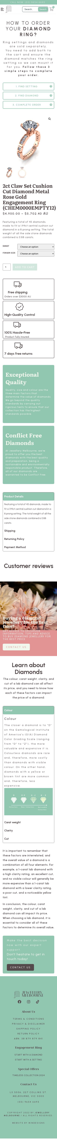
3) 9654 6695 (36, 2)
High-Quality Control (19, 316)
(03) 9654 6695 (28, 1103)
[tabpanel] (28, 768)
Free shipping (17, 294)
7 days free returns (18, 355)
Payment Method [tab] (15, 548)
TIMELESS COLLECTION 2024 (28, 1076)
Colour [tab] (8, 711)
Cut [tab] (6, 840)
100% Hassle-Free (17, 334)
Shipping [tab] (9, 532)
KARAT (6, 247)
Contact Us (28, 1086)
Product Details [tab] (13, 498)
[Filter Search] (35, 9)
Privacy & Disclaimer (28, 1025)
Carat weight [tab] (12, 823)
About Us (28, 1013)
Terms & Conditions (28, 1020)
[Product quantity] (7, 268)
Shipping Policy (28, 1030)
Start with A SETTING (28, 1061)
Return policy (29, 1035)
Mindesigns (37, 1124)
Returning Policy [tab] (14, 540)
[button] (2, 9)
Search (42, 9)
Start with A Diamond (28, 1056)
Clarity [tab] (8, 832)
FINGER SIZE (9, 254)
